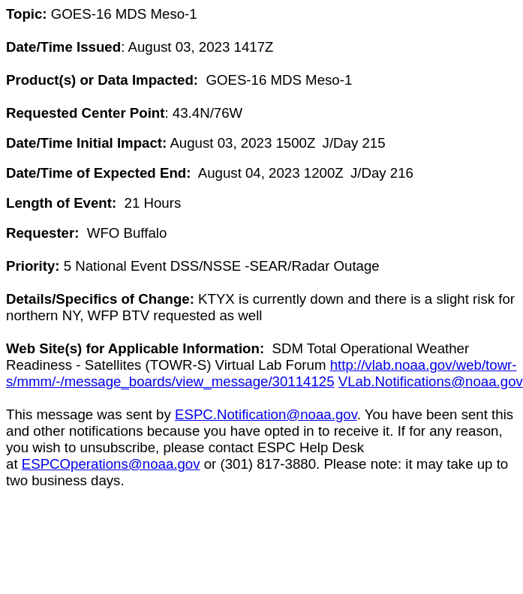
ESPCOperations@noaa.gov (111, 464)
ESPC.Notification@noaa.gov (266, 414)
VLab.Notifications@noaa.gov (430, 381)
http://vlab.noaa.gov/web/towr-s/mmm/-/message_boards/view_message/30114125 (261, 373)
